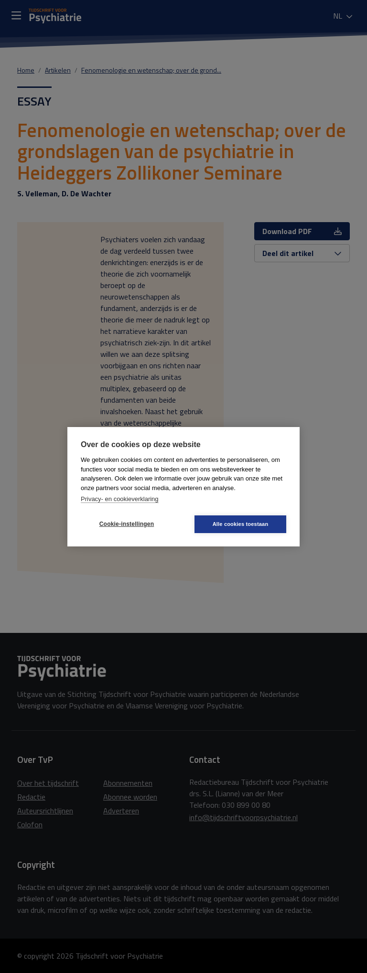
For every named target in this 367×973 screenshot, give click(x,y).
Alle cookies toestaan (241, 524)
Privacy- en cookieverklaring (120, 499)
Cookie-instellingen (126, 524)
